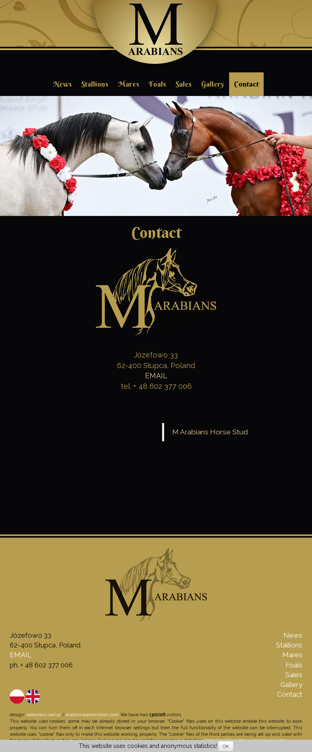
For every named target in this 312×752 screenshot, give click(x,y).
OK (226, 746)
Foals (157, 84)
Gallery (212, 84)
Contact (246, 84)
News (62, 84)
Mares (128, 84)
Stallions (94, 84)
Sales (183, 84)
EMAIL (156, 375)
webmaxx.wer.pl (43, 714)
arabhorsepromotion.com (92, 714)
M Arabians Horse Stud (210, 432)
